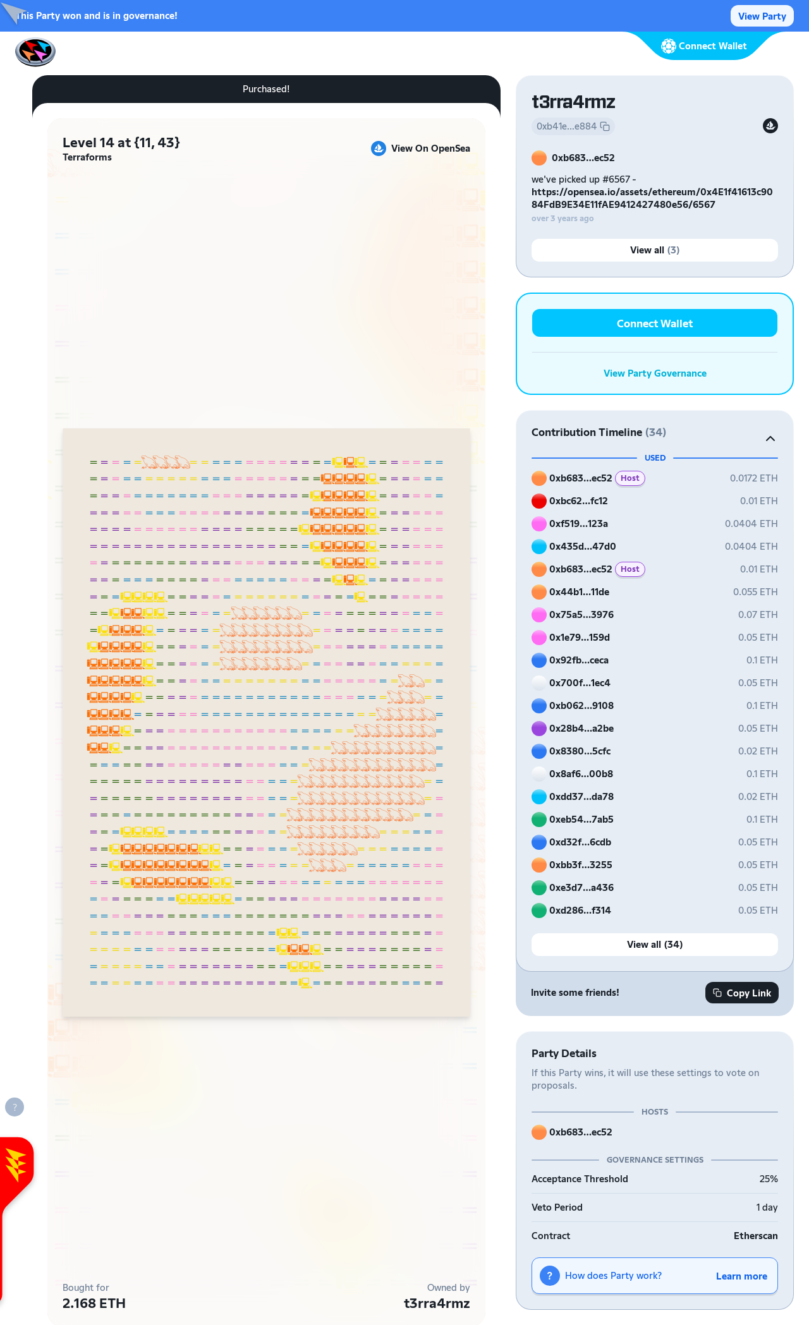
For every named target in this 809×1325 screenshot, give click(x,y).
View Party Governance (655, 373)
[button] (655, 432)
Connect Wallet (655, 323)
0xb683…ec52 (583, 157)
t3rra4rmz (437, 1302)
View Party (762, 16)
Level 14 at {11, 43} (121, 142)
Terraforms (87, 157)
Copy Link (742, 993)
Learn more (741, 1276)
